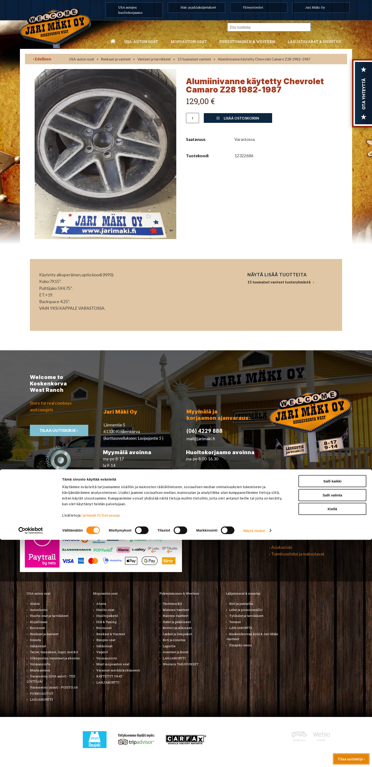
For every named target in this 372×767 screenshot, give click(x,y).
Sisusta (35, 640)
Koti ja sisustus (174, 640)
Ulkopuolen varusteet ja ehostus (55, 658)
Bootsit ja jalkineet (177, 628)
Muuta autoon (40, 670)
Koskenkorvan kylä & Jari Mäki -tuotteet (252, 636)
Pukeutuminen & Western (179, 593)
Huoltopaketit (107, 616)
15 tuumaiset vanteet (194, 59)
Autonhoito (38, 610)
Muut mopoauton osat (112, 664)
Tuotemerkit (172, 603)
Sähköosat (38, 646)
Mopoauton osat (189, 41)
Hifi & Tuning (106, 622)
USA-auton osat (141, 41)
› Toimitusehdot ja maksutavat (296, 553)
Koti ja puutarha (241, 603)
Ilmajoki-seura (240, 645)
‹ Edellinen (42, 58)
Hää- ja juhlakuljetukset (198, 7)
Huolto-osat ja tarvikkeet (49, 616)
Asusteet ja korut (175, 652)
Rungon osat (105, 640)
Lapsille (169, 646)
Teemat (235, 622)
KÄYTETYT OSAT (109, 676)
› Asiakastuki (280, 547)
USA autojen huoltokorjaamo (130, 10)
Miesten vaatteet (176, 610)
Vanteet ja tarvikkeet (154, 59)
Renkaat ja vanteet (116, 59)
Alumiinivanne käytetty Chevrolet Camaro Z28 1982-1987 (264, 59)
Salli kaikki (332, 708)
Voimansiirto (40, 664)
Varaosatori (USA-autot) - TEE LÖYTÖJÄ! (51, 679)
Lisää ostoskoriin (238, 118)
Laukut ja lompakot (177, 634)
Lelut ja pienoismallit (245, 610)
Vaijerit (102, 652)
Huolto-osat (105, 610)
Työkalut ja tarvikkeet (246, 616)
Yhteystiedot (253, 7)
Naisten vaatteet (175, 616)
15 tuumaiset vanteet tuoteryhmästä (279, 282)
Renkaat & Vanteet (110, 634)
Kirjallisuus (38, 622)
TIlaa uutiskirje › (59, 430)
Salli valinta (332, 722)
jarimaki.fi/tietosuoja (101, 742)
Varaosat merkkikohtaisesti (118, 670)
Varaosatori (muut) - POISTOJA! (54, 687)
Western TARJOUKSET (181, 664)
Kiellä (332, 736)
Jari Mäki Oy (315, 7)
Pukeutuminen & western (247, 41)
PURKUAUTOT (41, 693)
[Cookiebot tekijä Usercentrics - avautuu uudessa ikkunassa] (30, 757)
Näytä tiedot (254, 758)
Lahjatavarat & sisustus (314, 41)
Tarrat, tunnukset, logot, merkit (54, 652)
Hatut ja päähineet (177, 622)
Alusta (35, 603)
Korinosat (37, 628)
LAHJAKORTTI (107, 682)
